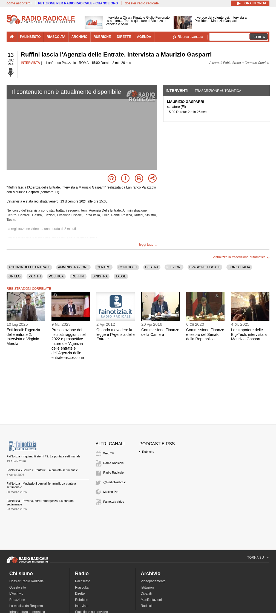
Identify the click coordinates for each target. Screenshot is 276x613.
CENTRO (104, 267)
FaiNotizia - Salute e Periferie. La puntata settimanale (42, 470)
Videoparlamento (153, 581)
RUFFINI (78, 276)
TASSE (121, 276)
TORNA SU (255, 557)
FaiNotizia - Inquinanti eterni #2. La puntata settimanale (44, 456)
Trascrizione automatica (218, 91)
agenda (144, 37)
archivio (79, 37)
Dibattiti (146, 593)
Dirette (80, 593)
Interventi (177, 90)
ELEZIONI (174, 267)
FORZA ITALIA (239, 267)
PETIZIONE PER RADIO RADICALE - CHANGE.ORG (78, 3)
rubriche (102, 37)
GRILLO (14, 276)
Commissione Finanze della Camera (160, 332)
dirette (124, 37)
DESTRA (152, 267)
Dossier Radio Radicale (26, 581)
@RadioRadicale (114, 482)
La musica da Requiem (26, 606)
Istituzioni (147, 587)
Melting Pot (110, 491)
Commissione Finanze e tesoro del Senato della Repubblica (205, 334)
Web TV (108, 453)
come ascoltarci (19, 3)
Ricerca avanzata (190, 37)
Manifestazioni (151, 600)
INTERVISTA (30, 63)
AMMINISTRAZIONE (73, 267)
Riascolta (81, 587)
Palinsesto (82, 581)
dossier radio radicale (142, 3)
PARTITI (34, 276)
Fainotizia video (113, 501)
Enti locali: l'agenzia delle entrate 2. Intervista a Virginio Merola (23, 337)
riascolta (56, 37)
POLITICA (56, 276)
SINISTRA (100, 276)
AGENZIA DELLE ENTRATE (29, 267)
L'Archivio (16, 593)
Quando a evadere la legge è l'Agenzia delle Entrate (115, 334)
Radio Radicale (113, 463)
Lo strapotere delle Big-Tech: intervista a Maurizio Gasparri (249, 334)
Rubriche (148, 451)
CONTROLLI (128, 267)
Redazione (17, 600)
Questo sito (17, 587)
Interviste (81, 606)
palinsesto (30, 37)
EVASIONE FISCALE (205, 267)
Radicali (147, 606)
